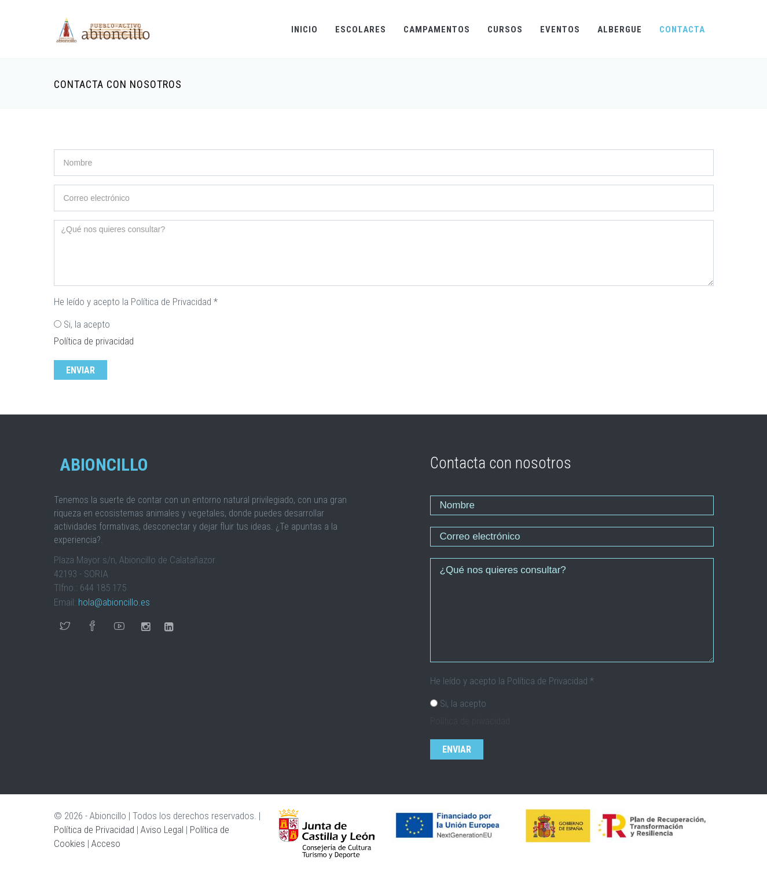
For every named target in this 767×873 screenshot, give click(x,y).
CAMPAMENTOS (436, 29)
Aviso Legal (162, 829)
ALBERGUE (619, 29)
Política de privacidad (94, 341)
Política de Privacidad (94, 829)
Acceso (105, 843)
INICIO (304, 29)
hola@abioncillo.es (114, 602)
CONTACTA (682, 29)
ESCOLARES (360, 29)
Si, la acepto (87, 324)
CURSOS (505, 29)
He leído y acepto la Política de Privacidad (136, 301)
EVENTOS (560, 29)
